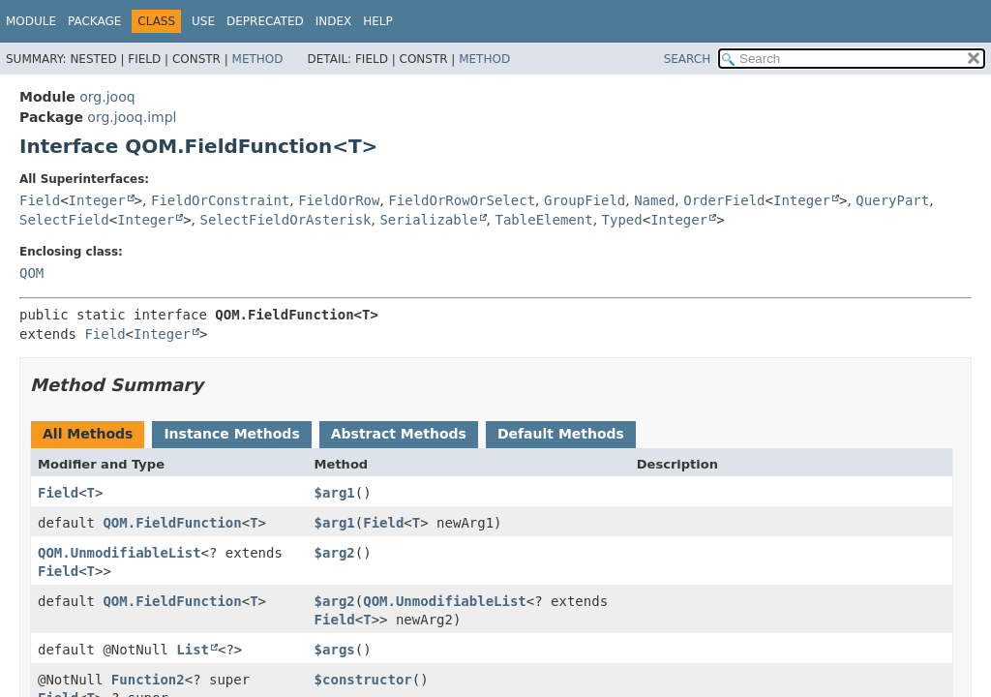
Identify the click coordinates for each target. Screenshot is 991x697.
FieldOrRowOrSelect (461, 200)
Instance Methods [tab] (231, 433)
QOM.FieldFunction (172, 522)
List (192, 649)
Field (39, 200)
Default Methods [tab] (560, 433)
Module (31, 21)
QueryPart (892, 200)
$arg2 (335, 553)
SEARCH (687, 59)
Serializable (428, 219)
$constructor (363, 679)
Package (94, 21)
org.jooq (107, 97)
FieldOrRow (338, 200)
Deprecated (265, 21)
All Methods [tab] (88, 433)
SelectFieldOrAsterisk (286, 219)
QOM (31, 273)
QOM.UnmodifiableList (119, 553)
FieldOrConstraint (220, 200)
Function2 (148, 679)
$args (335, 649)
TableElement (544, 219)
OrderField (724, 200)
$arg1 (335, 492)
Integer (97, 200)
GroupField (584, 200)
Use (203, 21)
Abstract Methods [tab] (398, 433)
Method (258, 59)
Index (333, 21)
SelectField (64, 219)
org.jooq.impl (131, 117)
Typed (622, 219)
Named (654, 200)
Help (378, 21)
